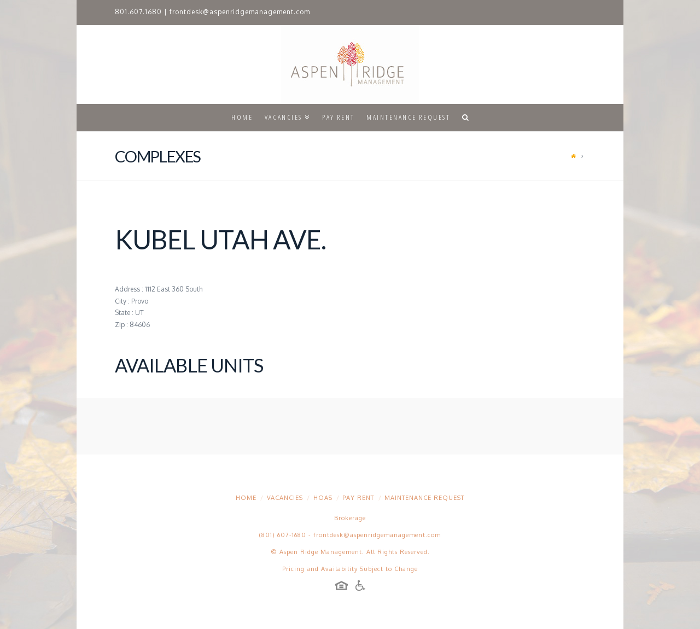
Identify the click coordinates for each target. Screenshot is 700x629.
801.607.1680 (138, 12)
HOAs (322, 498)
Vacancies (285, 498)
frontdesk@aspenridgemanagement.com (240, 12)
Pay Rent (358, 498)
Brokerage (350, 518)
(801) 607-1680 (282, 535)
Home (246, 498)
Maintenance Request (424, 498)
